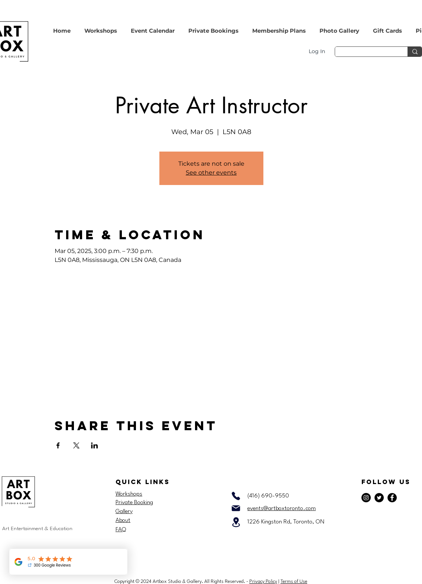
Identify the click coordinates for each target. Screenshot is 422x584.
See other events (211, 172)
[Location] (236, 522)
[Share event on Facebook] (58, 445)
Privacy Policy (263, 581)
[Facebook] (392, 497)
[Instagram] (366, 497)
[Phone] (236, 496)
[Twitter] (379, 497)
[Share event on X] (76, 445)
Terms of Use (293, 581)
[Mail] (236, 508)
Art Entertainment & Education (37, 528)
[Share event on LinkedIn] (94, 445)
